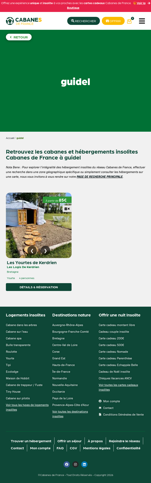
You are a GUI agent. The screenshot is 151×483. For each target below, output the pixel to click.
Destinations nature (71, 314)
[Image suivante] (45, 250)
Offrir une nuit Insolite (120, 314)
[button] (141, 20)
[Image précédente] (32, 250)
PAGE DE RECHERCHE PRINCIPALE (100, 176)
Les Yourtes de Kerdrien (32, 262)
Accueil (10, 137)
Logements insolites (25, 314)
